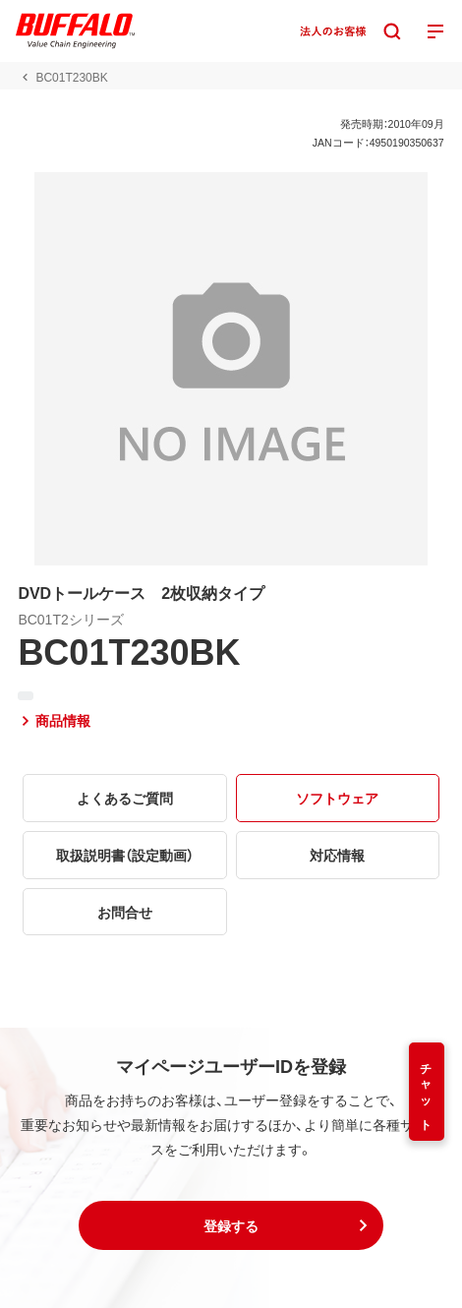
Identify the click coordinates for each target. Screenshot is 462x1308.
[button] (231, 1225)
